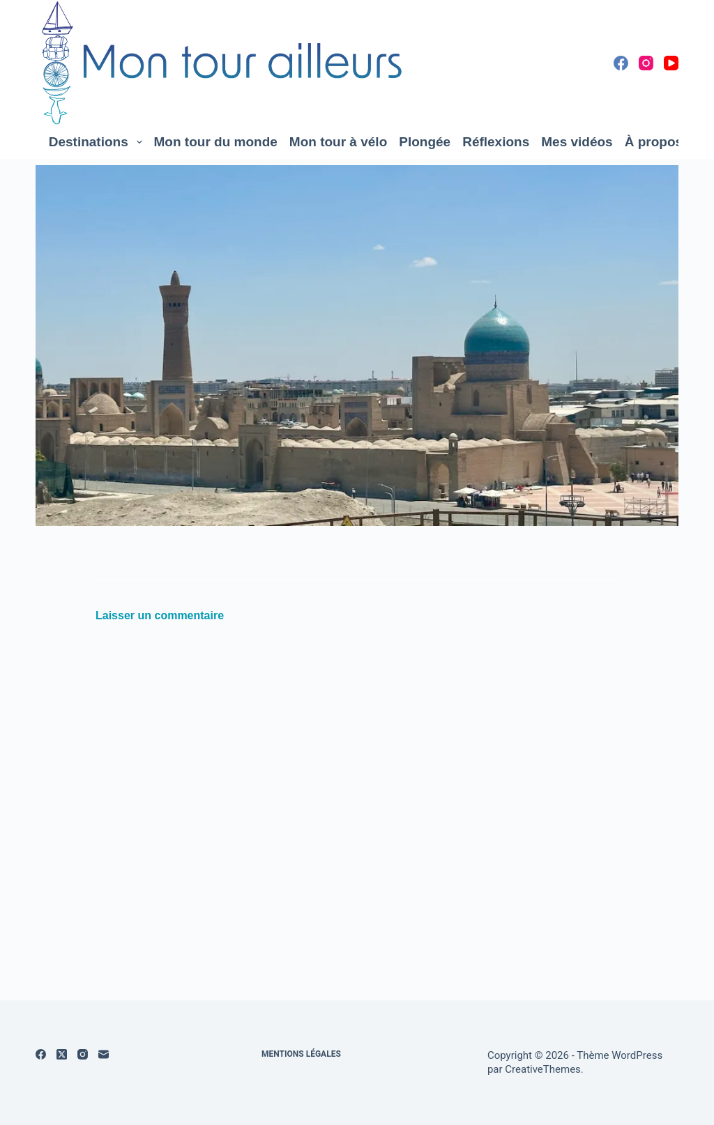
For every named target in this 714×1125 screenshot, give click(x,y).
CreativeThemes (543, 1069)
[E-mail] (103, 1054)
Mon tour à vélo (338, 141)
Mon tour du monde (216, 141)
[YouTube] (671, 63)
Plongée (424, 141)
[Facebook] (621, 63)
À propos (661, 142)
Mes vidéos (576, 141)
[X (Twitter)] (61, 1054)
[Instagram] (646, 63)
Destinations (98, 142)
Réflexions (495, 141)
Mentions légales (301, 1054)
